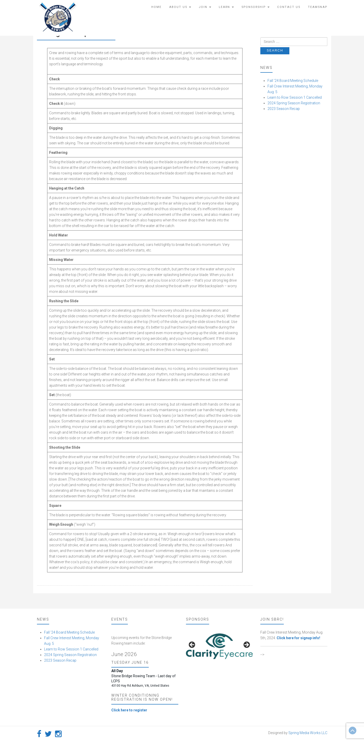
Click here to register (129, 710)
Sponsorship (255, 7)
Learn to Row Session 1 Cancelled (294, 97)
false (192, 645)
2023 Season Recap (283, 109)
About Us (180, 7)
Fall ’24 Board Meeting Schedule (292, 81)
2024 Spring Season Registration (293, 103)
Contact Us (288, 7)
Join (205, 7)
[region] (219, 646)
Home (156, 7)
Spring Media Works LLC (307, 733)
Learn (226, 7)
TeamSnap (317, 7)
